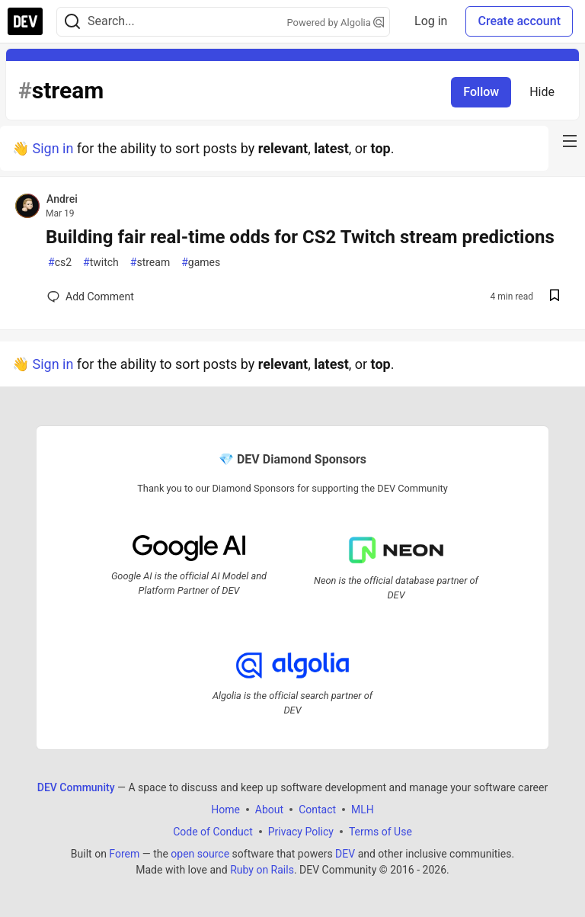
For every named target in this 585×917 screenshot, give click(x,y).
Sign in (52, 148)
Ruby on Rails (262, 869)
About (269, 809)
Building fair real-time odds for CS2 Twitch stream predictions (300, 237)
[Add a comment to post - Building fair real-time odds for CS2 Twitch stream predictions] (90, 296)
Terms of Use (380, 831)
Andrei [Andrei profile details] (62, 199)
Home (225, 809)
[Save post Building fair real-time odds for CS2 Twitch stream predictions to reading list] (554, 297)
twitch (101, 263)
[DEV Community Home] (25, 21)
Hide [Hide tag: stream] (542, 92)
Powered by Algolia (336, 22)
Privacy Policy (301, 831)
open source (200, 853)
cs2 (60, 263)
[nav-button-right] (570, 141)
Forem (124, 853)
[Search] (72, 22)
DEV (345, 853)
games (200, 263)
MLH (362, 809)
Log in (430, 21)
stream (150, 263)
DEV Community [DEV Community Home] (76, 787)
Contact (317, 809)
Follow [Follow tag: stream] (481, 92)
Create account (519, 21)
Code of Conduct (213, 831)
